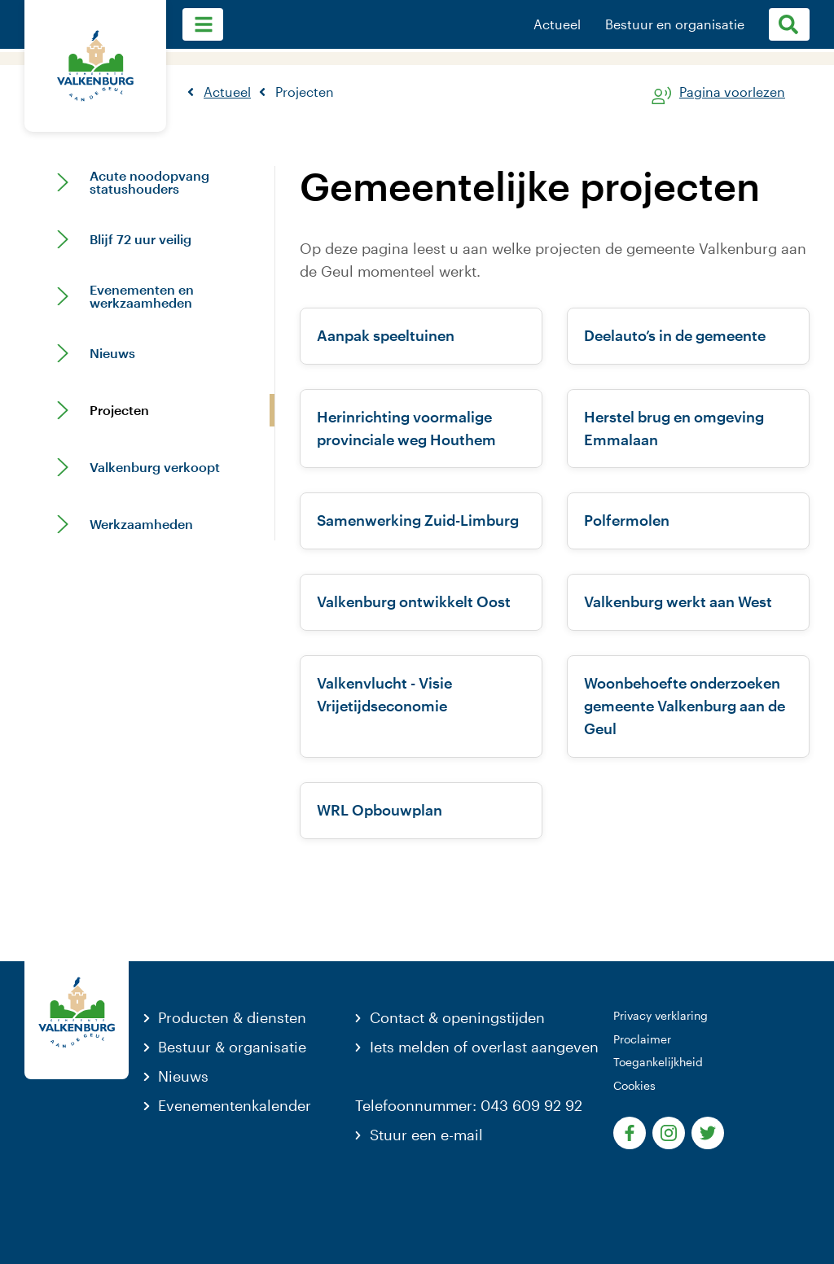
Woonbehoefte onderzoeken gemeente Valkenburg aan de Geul (684, 705)
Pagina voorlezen (732, 92)
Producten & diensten (232, 1017)
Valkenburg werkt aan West (678, 601)
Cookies (634, 1085)
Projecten (119, 410)
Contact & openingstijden (457, 1017)
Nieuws (112, 353)
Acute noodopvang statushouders (149, 182)
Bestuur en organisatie (674, 24)
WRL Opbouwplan (379, 810)
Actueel (557, 24)
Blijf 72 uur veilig (140, 239)
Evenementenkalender (234, 1105)
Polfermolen (626, 520)
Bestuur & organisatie (232, 1047)
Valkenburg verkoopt (155, 467)
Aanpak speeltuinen (385, 335)
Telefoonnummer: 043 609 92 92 (468, 1105)
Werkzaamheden (141, 524)
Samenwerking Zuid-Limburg (418, 520)
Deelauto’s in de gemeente (675, 335)
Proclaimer (642, 1039)
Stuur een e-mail (426, 1135)
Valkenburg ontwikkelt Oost (414, 601)
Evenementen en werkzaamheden (142, 296)
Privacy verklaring (660, 1015)
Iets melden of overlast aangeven (484, 1047)
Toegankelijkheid (658, 1062)
